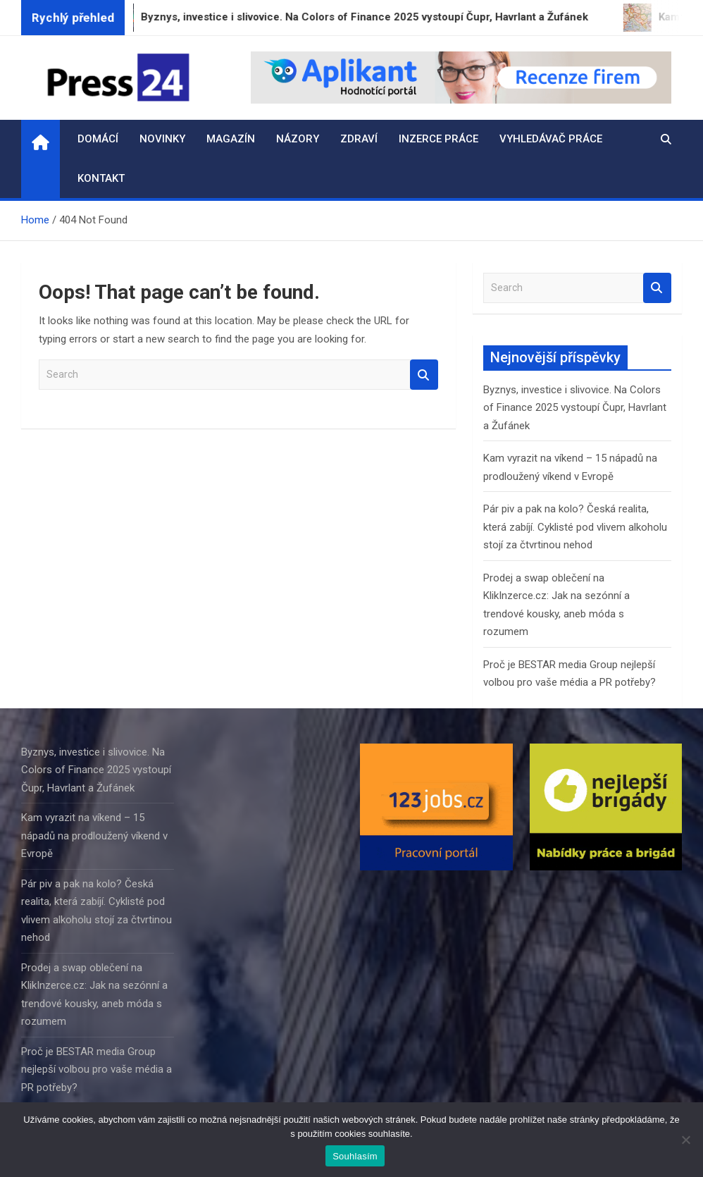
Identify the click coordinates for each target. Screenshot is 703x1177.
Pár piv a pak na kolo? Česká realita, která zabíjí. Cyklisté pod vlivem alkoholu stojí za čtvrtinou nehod (575, 527)
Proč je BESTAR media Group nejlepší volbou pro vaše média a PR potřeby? (96, 1069)
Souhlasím (355, 1156)
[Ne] (685, 1140)
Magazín (230, 139)
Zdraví (359, 139)
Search (424, 374)
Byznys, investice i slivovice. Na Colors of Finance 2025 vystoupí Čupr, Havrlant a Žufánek (574, 407)
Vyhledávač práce (550, 139)
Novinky (162, 139)
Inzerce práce (438, 139)
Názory (297, 139)
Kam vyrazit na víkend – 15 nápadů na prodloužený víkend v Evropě (94, 835)
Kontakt (101, 178)
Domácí (97, 139)
